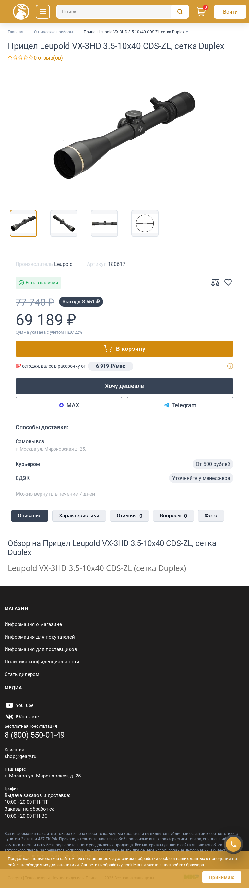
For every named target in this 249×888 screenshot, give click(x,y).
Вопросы (173, 516)
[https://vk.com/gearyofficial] (22, 717)
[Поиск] (122, 12)
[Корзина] (201, 11)
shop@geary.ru (20, 756)
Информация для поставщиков (41, 649)
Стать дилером (22, 674)
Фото (211, 516)
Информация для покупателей (40, 637)
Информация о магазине (33, 624)
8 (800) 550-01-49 (35, 735)
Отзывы (129, 516)
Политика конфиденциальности (42, 662)
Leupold (63, 264)
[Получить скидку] (233, 844)
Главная (15, 32)
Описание (30, 516)
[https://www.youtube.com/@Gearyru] (19, 705)
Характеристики (79, 516)
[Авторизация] (230, 12)
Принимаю (222, 877)
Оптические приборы (53, 32)
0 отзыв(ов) (48, 58)
